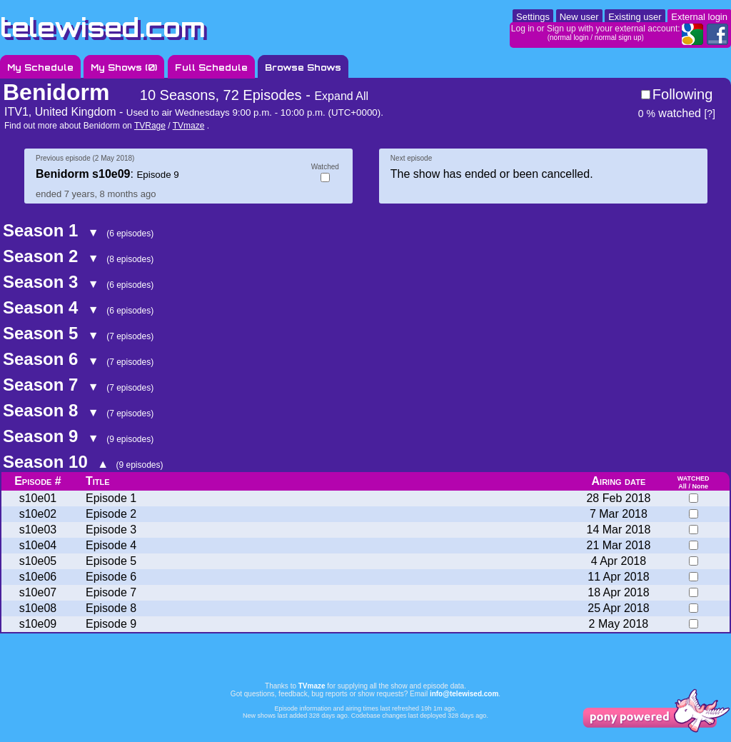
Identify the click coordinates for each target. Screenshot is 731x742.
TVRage (150, 126)
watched (669, 113)
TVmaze (189, 126)
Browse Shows (303, 67)
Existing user (634, 16)
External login (699, 16)
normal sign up (618, 37)
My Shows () (124, 67)
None (700, 486)
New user (579, 16)
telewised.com (103, 27)
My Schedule (40, 67)
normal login (569, 37)
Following (682, 94)
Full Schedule (211, 67)
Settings (533, 16)
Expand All (341, 96)
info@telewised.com (464, 694)
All (682, 486)
